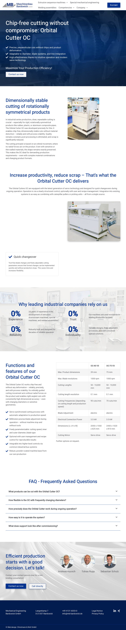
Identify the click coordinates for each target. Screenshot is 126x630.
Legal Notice (97, 610)
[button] (66, 2)
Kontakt (114, 5)
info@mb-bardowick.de (72, 613)
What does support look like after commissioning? (33, 526)
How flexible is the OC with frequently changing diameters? (37, 500)
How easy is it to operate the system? (27, 517)
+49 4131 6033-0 (69, 610)
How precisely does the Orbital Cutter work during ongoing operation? (43, 509)
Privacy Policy (98, 613)
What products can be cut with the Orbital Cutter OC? (34, 491)
